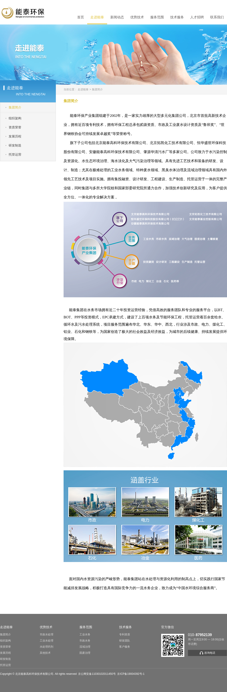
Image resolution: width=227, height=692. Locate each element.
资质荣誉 (5, 646)
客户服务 (124, 646)
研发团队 (124, 640)
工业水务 (84, 634)
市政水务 (84, 640)
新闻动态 (117, 17)
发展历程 (5, 652)
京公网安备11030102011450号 (97, 673)
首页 (80, 17)
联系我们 (217, 17)
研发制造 (5, 659)
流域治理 (84, 646)
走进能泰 (97, 17)
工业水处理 (46, 640)
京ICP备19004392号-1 (130, 673)
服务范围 (157, 17)
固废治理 (84, 652)
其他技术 (45, 652)
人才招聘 (197, 17)
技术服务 (177, 17)
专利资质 (124, 634)
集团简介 (97, 89)
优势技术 (137, 17)
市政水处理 (46, 634)
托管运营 (5, 665)
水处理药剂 (46, 646)
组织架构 (5, 640)
